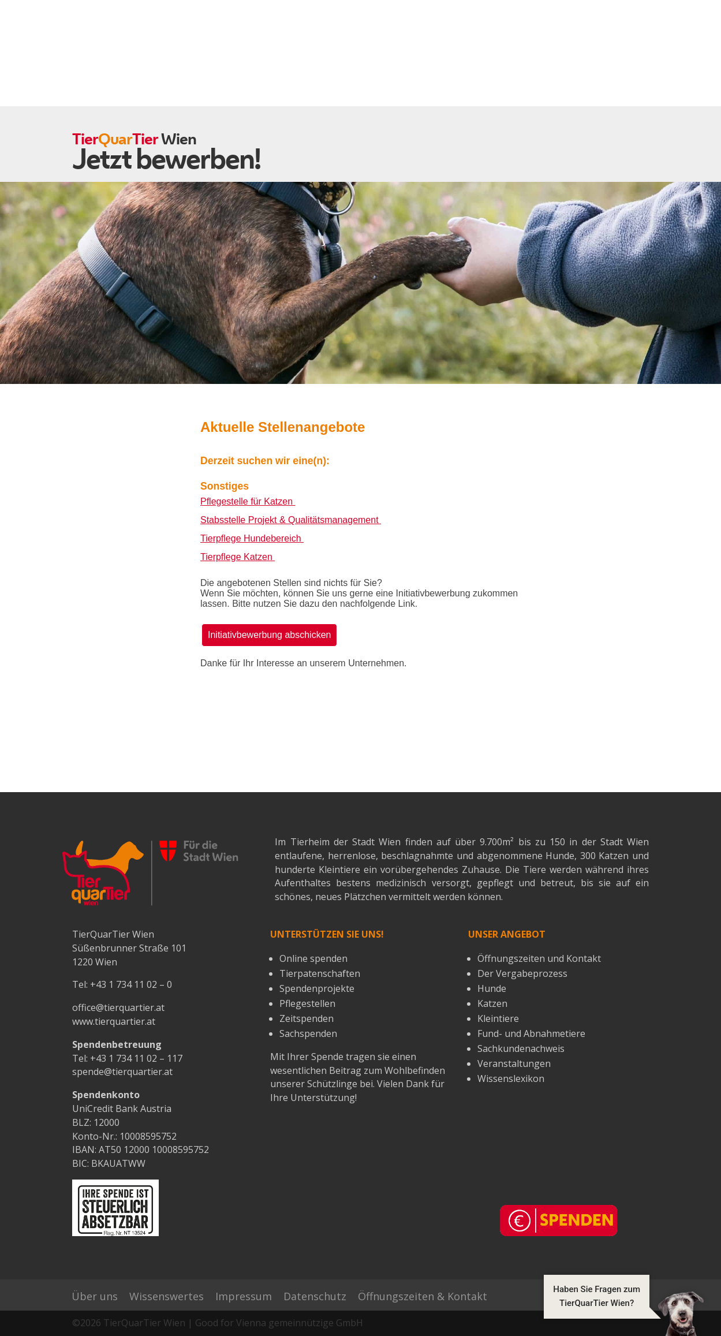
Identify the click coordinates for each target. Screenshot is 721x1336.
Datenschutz (314, 1296)
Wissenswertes (166, 1296)
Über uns (95, 1296)
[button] (624, 1313)
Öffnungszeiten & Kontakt (422, 1296)
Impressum (243, 1296)
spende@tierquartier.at (122, 1071)
